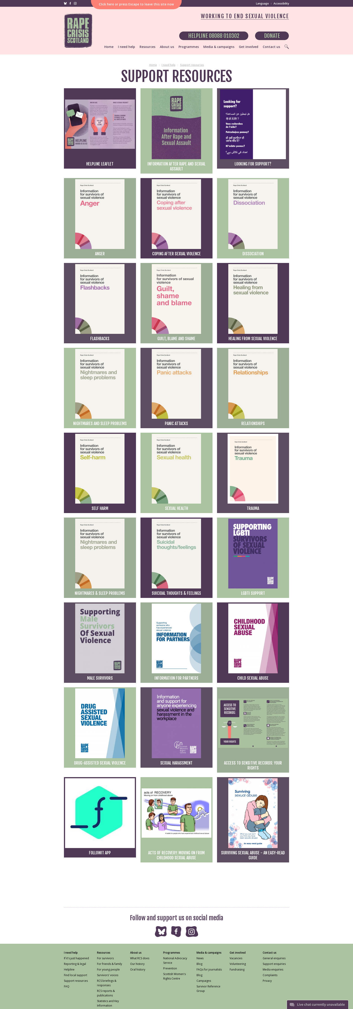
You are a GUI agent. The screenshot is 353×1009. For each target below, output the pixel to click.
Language (262, 3)
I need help (168, 65)
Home (153, 65)
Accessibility (281, 3)
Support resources (192, 65)
